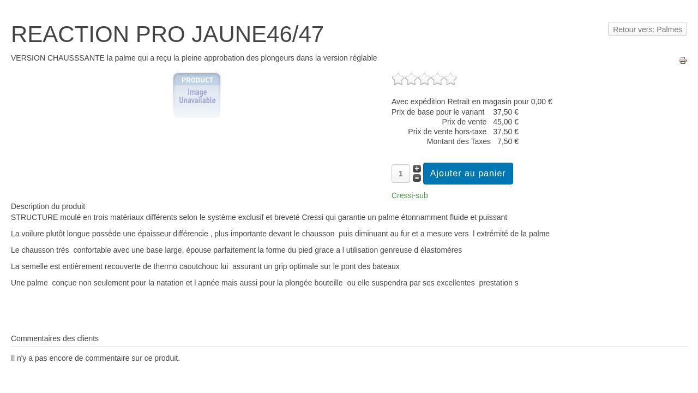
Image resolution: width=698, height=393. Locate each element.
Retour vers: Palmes (647, 29)
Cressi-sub (410, 195)
